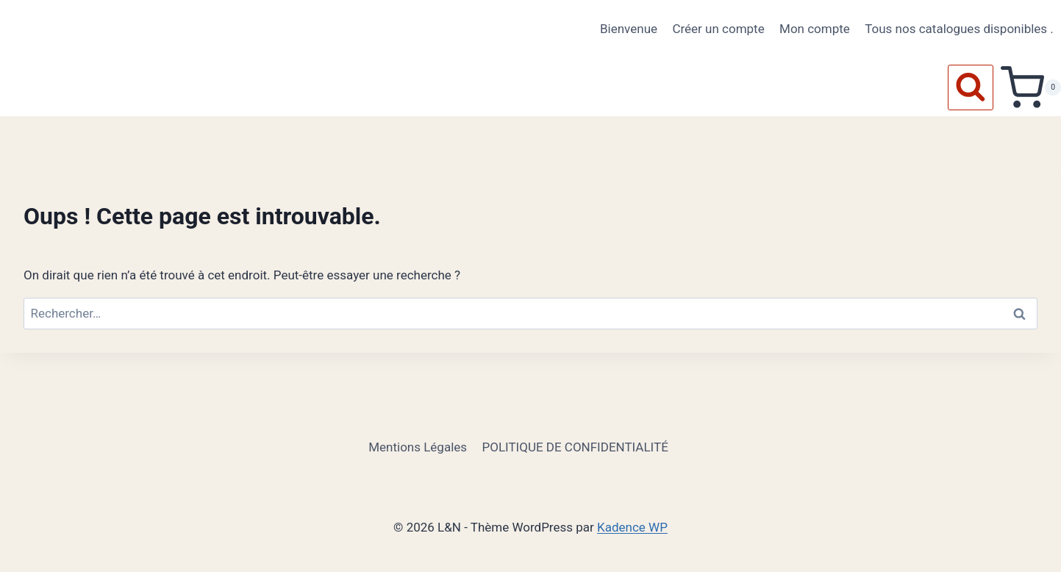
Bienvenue (628, 28)
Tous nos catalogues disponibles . (959, 28)
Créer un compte (718, 28)
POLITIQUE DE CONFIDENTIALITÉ (575, 447)
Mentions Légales (417, 447)
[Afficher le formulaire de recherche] (970, 87)
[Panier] (1031, 87)
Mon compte (814, 28)
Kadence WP (632, 527)
